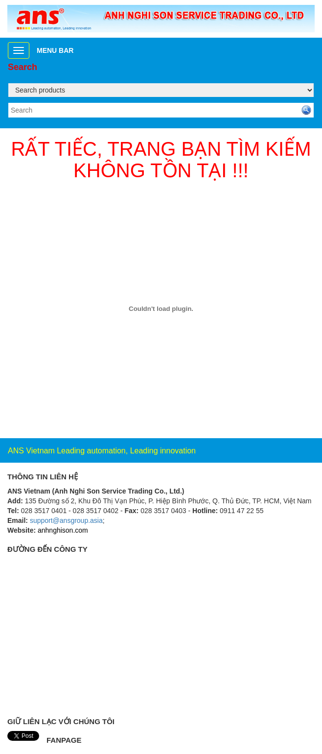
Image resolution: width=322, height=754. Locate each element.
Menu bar (55, 50)
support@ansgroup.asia (66, 520)
